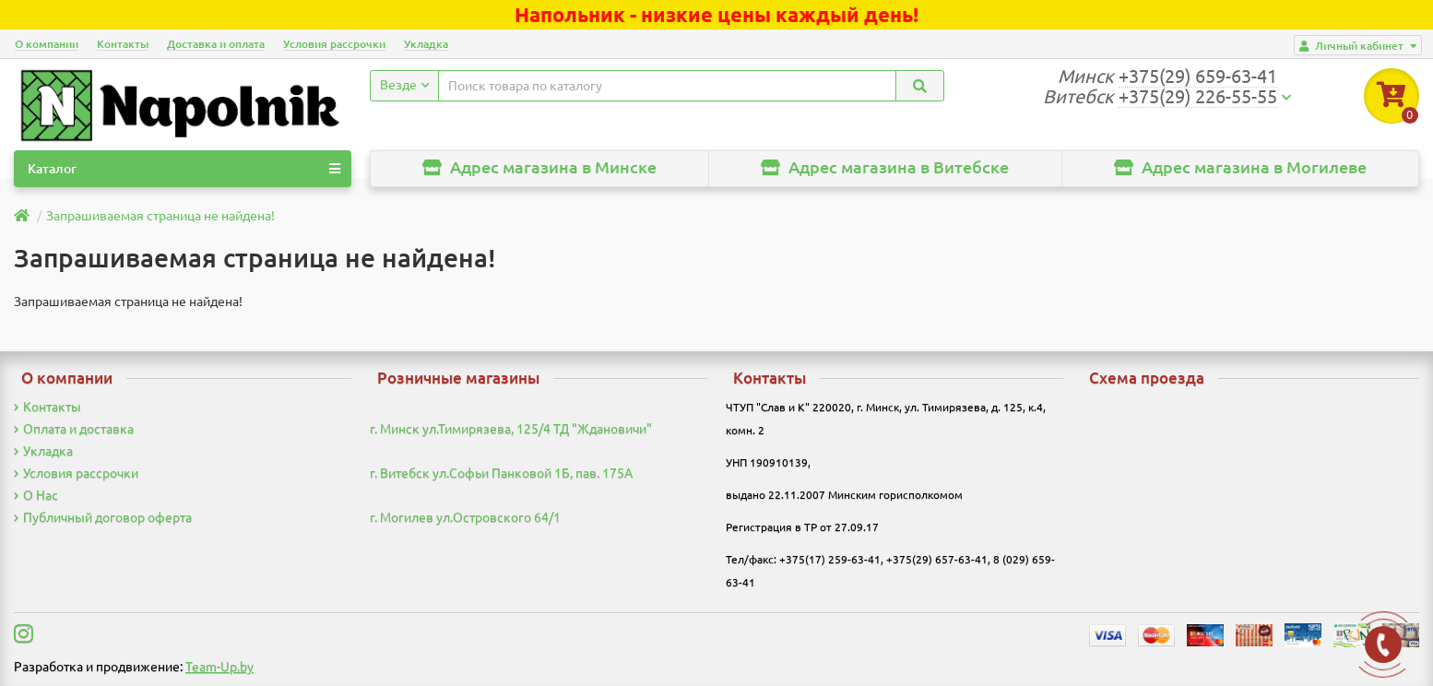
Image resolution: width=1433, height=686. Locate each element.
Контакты (122, 44)
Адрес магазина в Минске (539, 167)
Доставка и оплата (216, 44)
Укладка (426, 44)
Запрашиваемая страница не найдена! (160, 215)
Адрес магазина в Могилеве (1240, 167)
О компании (46, 44)
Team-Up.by (219, 666)
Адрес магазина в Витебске (885, 167)
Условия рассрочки (334, 44)
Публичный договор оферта (103, 517)
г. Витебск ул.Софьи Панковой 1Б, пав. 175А (501, 473)
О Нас (36, 495)
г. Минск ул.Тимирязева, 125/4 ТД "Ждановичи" (511, 428)
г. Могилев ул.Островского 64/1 (465, 517)
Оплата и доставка (74, 428)
